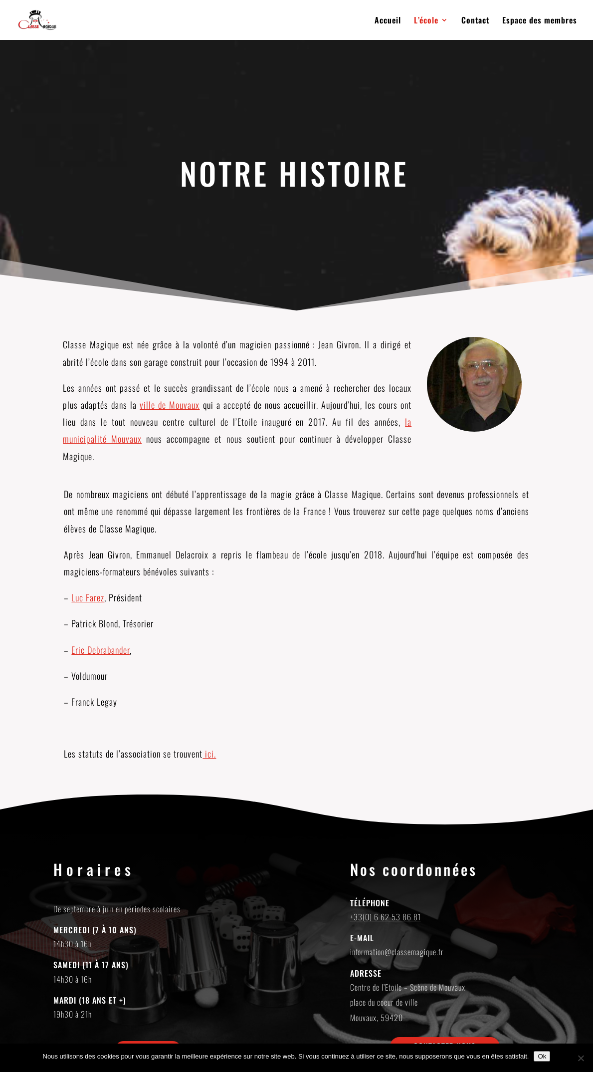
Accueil (388, 21)
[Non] (581, 1058)
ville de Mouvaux (169, 404)
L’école (426, 21)
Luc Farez (87, 597)
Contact (475, 21)
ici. (209, 753)
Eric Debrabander (100, 649)
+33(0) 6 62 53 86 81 (385, 917)
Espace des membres (539, 21)
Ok (542, 1056)
